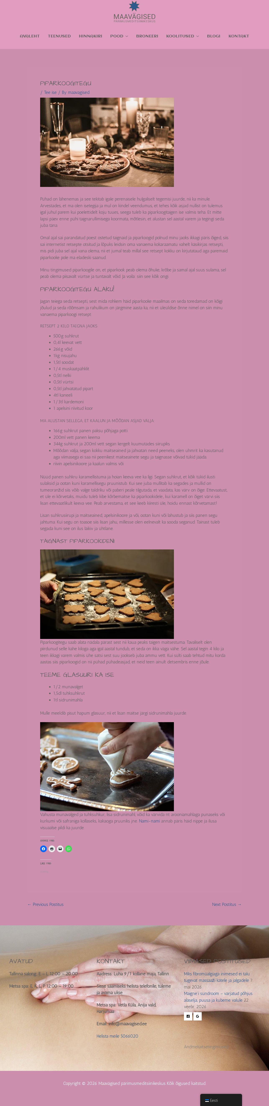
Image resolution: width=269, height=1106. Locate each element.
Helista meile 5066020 (117, 1036)
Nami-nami (149, 821)
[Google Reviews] (197, 1016)
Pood (116, 36)
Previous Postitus (45, 904)
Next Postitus (227, 904)
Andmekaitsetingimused (206, 1046)
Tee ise (50, 92)
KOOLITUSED (180, 36)
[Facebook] (188, 1016)
